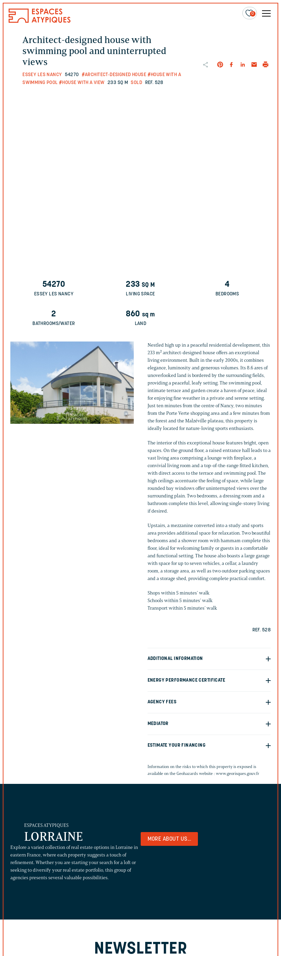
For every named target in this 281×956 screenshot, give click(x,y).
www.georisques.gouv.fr (237, 773)
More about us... (169, 839)
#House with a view (82, 82)
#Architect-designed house (114, 74)
